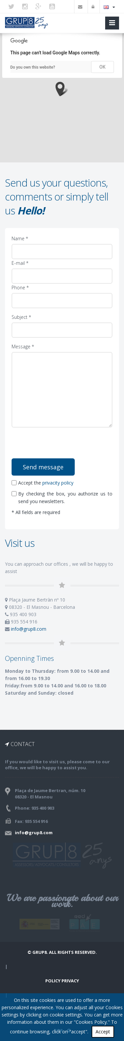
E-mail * (20, 263)
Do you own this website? (32, 67)
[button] (62, 89)
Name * (20, 238)
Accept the (42, 483)
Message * (23, 346)
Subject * (21, 317)
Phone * (20, 287)
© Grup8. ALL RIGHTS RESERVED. (62, 952)
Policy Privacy (62, 981)
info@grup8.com (28, 629)
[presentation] (62, 445)
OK (103, 67)
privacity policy (57, 483)
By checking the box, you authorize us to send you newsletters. (62, 497)
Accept (103, 1031)
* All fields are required (36, 512)
